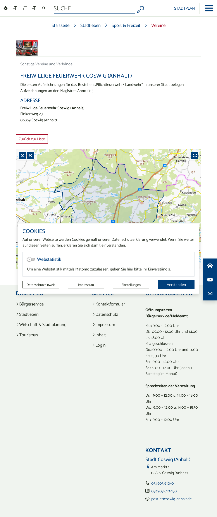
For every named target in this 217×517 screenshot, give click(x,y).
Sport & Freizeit (126, 25)
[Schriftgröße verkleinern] (15, 8)
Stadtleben (90, 25)
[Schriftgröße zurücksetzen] (24, 8)
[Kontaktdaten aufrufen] (210, 293)
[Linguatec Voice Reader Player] (5, 8)
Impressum (86, 284)
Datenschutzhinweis (40, 284)
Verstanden (176, 285)
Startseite (60, 25)
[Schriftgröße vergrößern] (34, 8)
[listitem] (44, 304)
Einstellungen (131, 284)
